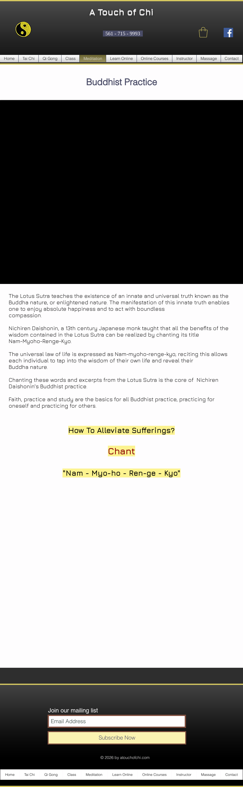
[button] (203, 32)
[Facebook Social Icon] (228, 32)
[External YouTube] (121, 192)
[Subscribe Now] (117, 738)
